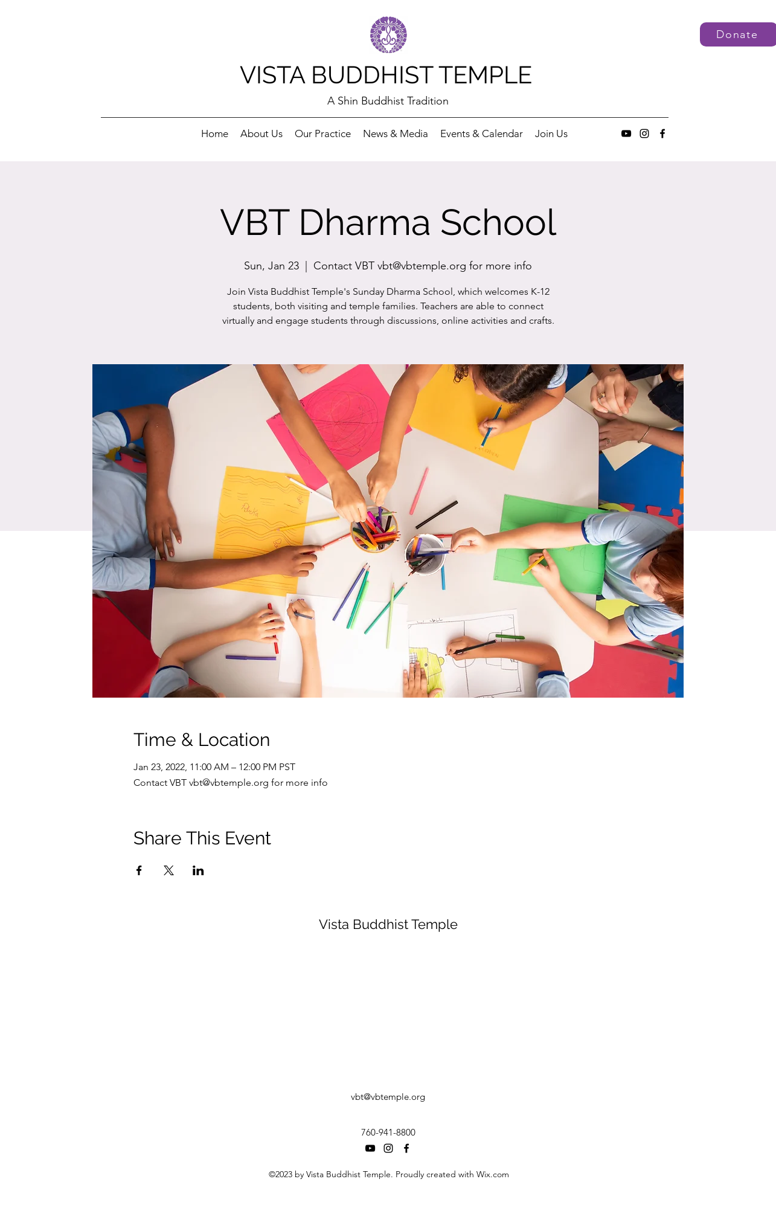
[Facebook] (662, 133)
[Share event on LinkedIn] (198, 870)
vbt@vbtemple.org (388, 1096)
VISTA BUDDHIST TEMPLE (386, 74)
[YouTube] (626, 133)
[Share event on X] (169, 870)
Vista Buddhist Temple (388, 924)
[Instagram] (644, 133)
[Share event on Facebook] (139, 870)
